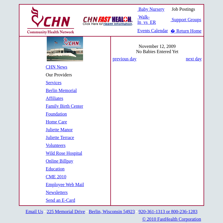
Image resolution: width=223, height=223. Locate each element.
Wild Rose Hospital (64, 153)
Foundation (56, 114)
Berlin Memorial (61, 90)
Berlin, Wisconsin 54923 (112, 211)
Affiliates (54, 98)
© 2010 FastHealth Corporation (171, 219)
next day (194, 58)
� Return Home (186, 30)
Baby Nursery (150, 9)
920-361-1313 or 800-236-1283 (168, 211)
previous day (124, 58)
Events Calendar (152, 30)
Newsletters (57, 192)
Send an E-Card (60, 200)
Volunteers (55, 145)
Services (53, 82)
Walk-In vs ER (146, 20)
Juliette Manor (59, 129)
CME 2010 (56, 176)
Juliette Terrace (60, 137)
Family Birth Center (64, 106)
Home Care (56, 121)
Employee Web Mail (65, 184)
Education (55, 168)
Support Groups (185, 19)
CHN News (56, 66)
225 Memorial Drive (66, 211)
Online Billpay (59, 161)
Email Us (34, 211)
